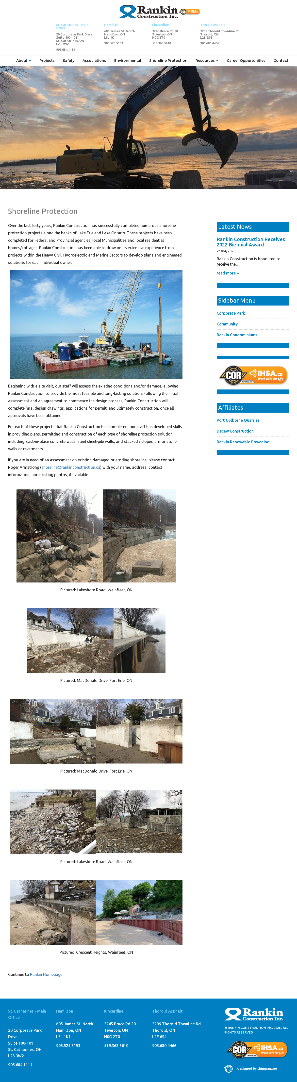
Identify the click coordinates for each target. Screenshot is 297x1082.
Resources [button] (207, 60)
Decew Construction (235, 431)
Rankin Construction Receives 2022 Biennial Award (251, 241)
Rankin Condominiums (237, 335)
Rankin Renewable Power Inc (243, 442)
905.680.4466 (209, 43)
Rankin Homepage (46, 974)
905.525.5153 (113, 43)
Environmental (127, 60)
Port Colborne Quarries (238, 420)
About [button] (23, 60)
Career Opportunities (246, 60)
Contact (281, 60)
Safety (68, 60)
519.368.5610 (161, 43)
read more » (228, 273)
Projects (47, 60)
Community (227, 324)
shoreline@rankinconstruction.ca (70, 467)
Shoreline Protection (168, 60)
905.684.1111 (65, 49)
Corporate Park (231, 313)
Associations (94, 60)
